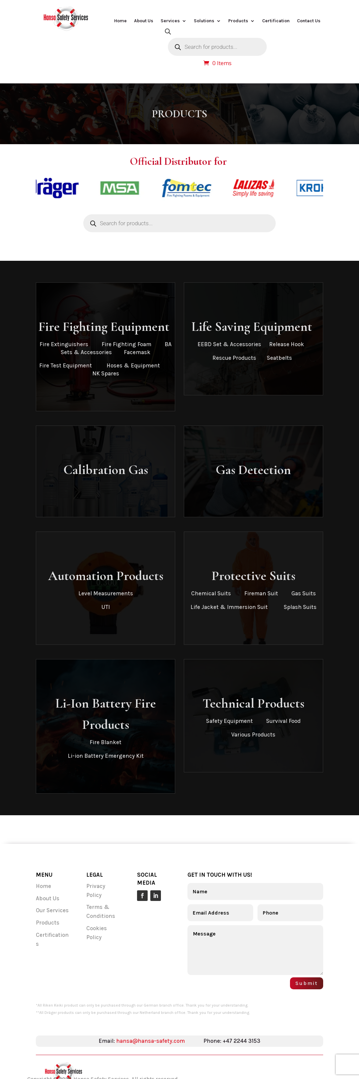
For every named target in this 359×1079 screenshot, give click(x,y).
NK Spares (105, 373)
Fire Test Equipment (66, 365)
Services (170, 21)
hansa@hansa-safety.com (150, 1040)
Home (120, 21)
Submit (306, 983)
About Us (143, 21)
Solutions (204, 21)
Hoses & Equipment (133, 365)
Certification (276, 21)
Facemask (137, 352)
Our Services (53, 910)
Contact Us (309, 21)
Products (238, 21)
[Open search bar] (168, 32)
